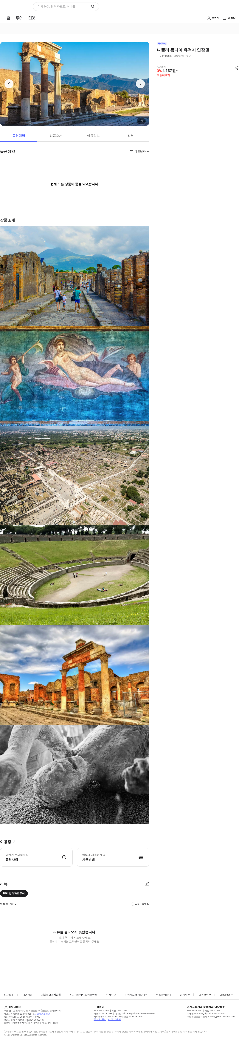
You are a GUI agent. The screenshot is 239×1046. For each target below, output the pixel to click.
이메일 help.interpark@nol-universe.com (135, 1013)
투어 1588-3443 (101, 1010)
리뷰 (131, 135)
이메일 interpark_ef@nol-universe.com (206, 1013)
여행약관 (111, 994)
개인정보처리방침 (51, 994)
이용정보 (93, 135)
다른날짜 (140, 151)
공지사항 (185, 994)
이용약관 (27, 994)
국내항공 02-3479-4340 (130, 1016)
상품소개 (56, 135)
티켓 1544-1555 (119, 1010)
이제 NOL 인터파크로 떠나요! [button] (57, 6)
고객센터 (203, 994)
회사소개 (8, 994)
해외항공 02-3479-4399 (105, 1016)
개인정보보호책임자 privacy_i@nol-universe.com (211, 1016)
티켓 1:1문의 (114, 1019)
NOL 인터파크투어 (14, 893)
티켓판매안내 (163, 994)
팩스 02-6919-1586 (103, 1013)
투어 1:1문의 (100, 1019)
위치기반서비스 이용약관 (83, 994)
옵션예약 (18, 135)
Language (225, 994)
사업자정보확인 (42, 1014)
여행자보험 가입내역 (136, 994)
